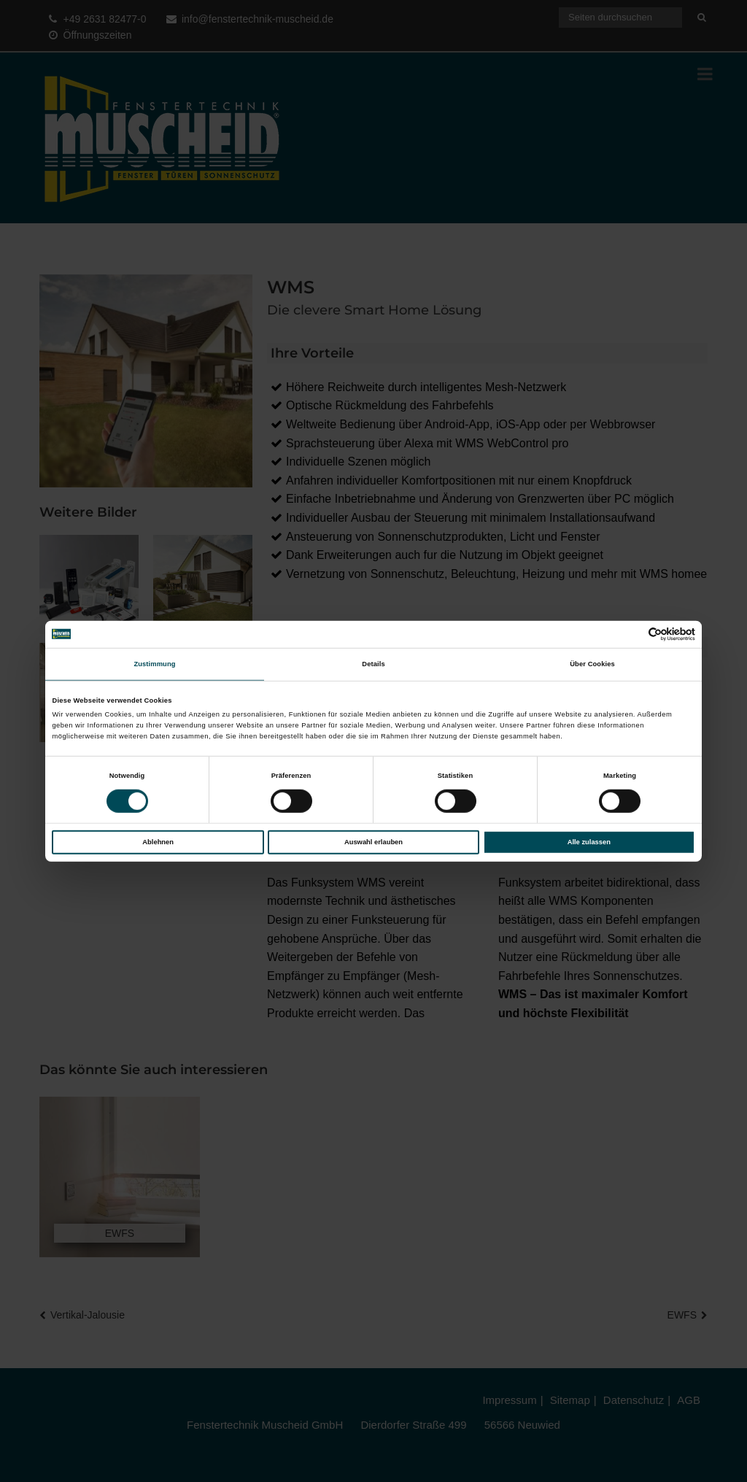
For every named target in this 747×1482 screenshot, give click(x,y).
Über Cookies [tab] (592, 664)
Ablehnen (158, 842)
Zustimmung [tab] (154, 664)
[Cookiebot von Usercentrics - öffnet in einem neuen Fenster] (631, 634)
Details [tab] (373, 664)
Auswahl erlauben (373, 842)
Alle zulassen (589, 842)
